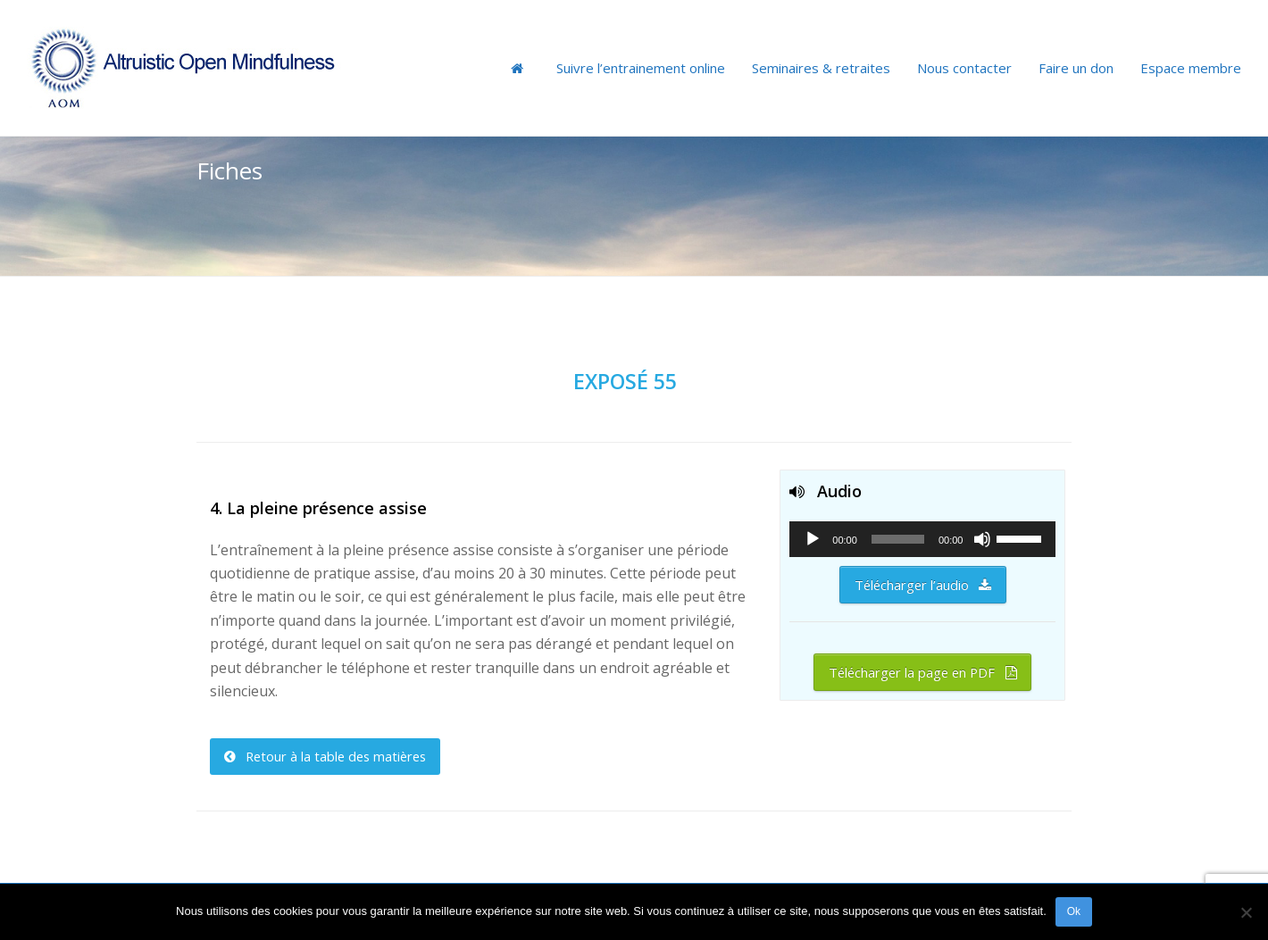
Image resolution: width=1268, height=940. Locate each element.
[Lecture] (813, 539)
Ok (1073, 911)
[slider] (898, 539)
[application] (922, 539)
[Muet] (982, 539)
